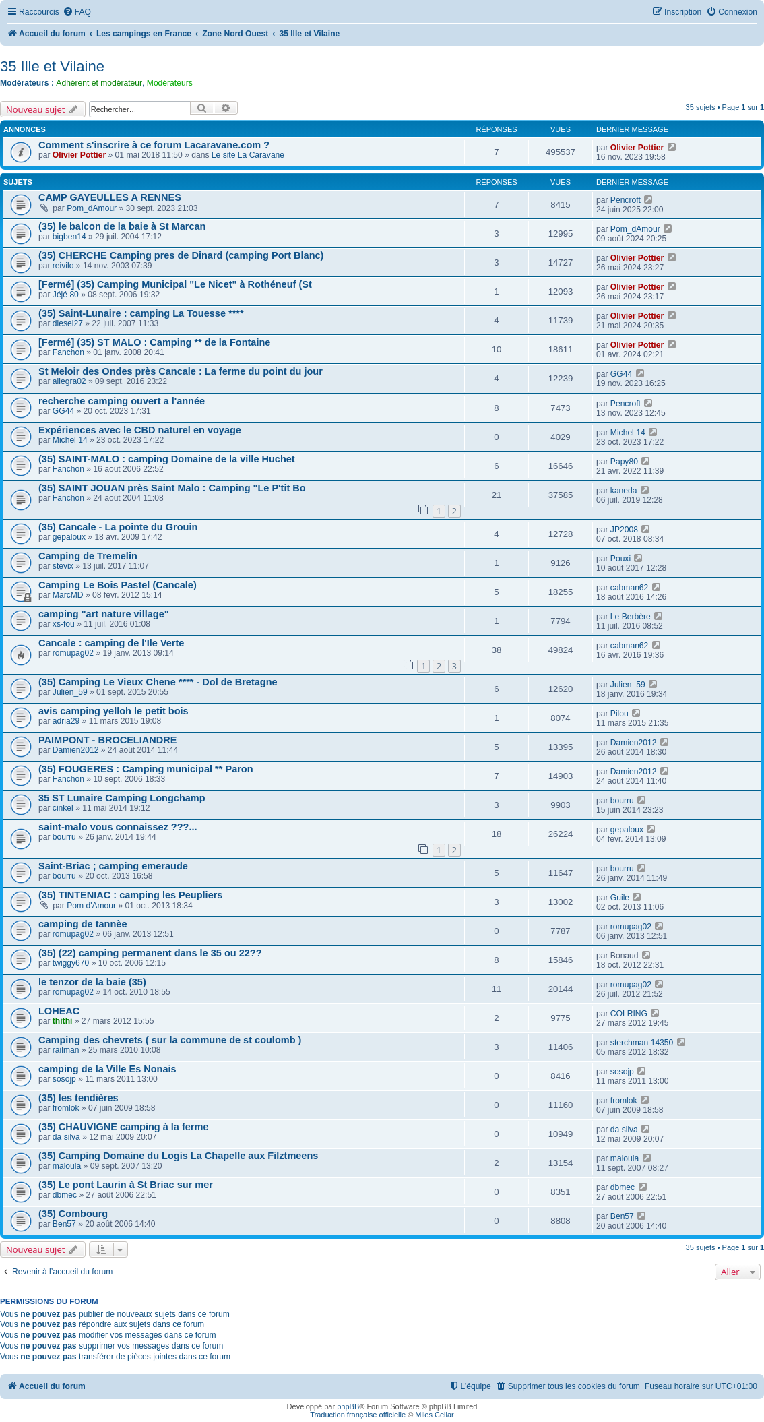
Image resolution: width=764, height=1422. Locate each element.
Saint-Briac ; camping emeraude (113, 866)
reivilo (63, 265)
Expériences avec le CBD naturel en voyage (139, 430)
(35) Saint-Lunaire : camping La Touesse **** (141, 313)
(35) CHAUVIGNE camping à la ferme (123, 1126)
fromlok (66, 1108)
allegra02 (69, 381)
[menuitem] (77, 12)
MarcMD (68, 595)
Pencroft (625, 200)
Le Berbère (630, 616)
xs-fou (64, 624)
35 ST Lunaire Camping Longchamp (121, 798)
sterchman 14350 (641, 1042)
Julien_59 (70, 692)
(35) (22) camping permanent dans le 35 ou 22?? (150, 953)
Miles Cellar (434, 1415)
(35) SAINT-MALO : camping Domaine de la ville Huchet (166, 459)
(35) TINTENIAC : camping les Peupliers (130, 895)
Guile (619, 897)
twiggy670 (71, 963)
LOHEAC (58, 1011)
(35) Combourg (73, 1213)
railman (66, 1050)
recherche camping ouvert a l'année (121, 401)
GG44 (621, 374)
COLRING (628, 1013)
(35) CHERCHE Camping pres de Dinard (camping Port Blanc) (180, 255)
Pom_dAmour (92, 208)
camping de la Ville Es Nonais (107, 1068)
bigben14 (69, 236)
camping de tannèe (82, 924)
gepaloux (69, 537)
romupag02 (73, 653)
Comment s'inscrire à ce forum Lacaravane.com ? (153, 145)
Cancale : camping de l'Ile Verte (111, 643)
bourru (622, 800)
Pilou (619, 713)
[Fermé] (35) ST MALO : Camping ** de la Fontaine (154, 342)
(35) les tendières (78, 1097)
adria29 (66, 721)
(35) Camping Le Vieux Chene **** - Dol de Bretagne (158, 682)
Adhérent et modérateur (99, 83)
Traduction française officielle (358, 1415)
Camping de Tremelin (87, 556)
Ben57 (64, 1224)
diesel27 (68, 323)
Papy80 (624, 461)
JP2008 (624, 529)
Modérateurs (170, 83)
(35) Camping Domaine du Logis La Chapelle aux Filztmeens (178, 1155)
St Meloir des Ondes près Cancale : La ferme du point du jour (180, 371)
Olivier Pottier (79, 155)
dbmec (65, 1195)
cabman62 (629, 587)
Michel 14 (70, 440)
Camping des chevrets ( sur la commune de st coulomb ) (169, 1039)
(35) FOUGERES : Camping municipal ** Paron (145, 769)
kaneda (623, 490)
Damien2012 (76, 750)
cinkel (63, 808)
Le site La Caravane (248, 155)
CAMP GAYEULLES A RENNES (109, 197)
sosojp (64, 1079)
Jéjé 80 (66, 294)
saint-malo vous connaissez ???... (117, 827)
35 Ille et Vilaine (52, 66)
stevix (63, 566)
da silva (66, 1137)
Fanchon (68, 352)
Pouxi (620, 558)
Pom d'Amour (91, 905)
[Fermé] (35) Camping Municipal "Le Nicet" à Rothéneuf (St (175, 284)
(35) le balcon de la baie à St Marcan (121, 226)
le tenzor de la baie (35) (92, 982)
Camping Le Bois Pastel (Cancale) (117, 585)
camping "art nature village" (103, 614)
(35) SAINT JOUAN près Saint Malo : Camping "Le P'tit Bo (172, 488)
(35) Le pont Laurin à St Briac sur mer (125, 1184)
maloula (67, 1166)
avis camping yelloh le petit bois (113, 711)
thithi (63, 1021)
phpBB (348, 1406)
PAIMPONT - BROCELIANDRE (107, 740)
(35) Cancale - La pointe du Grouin (117, 527)
